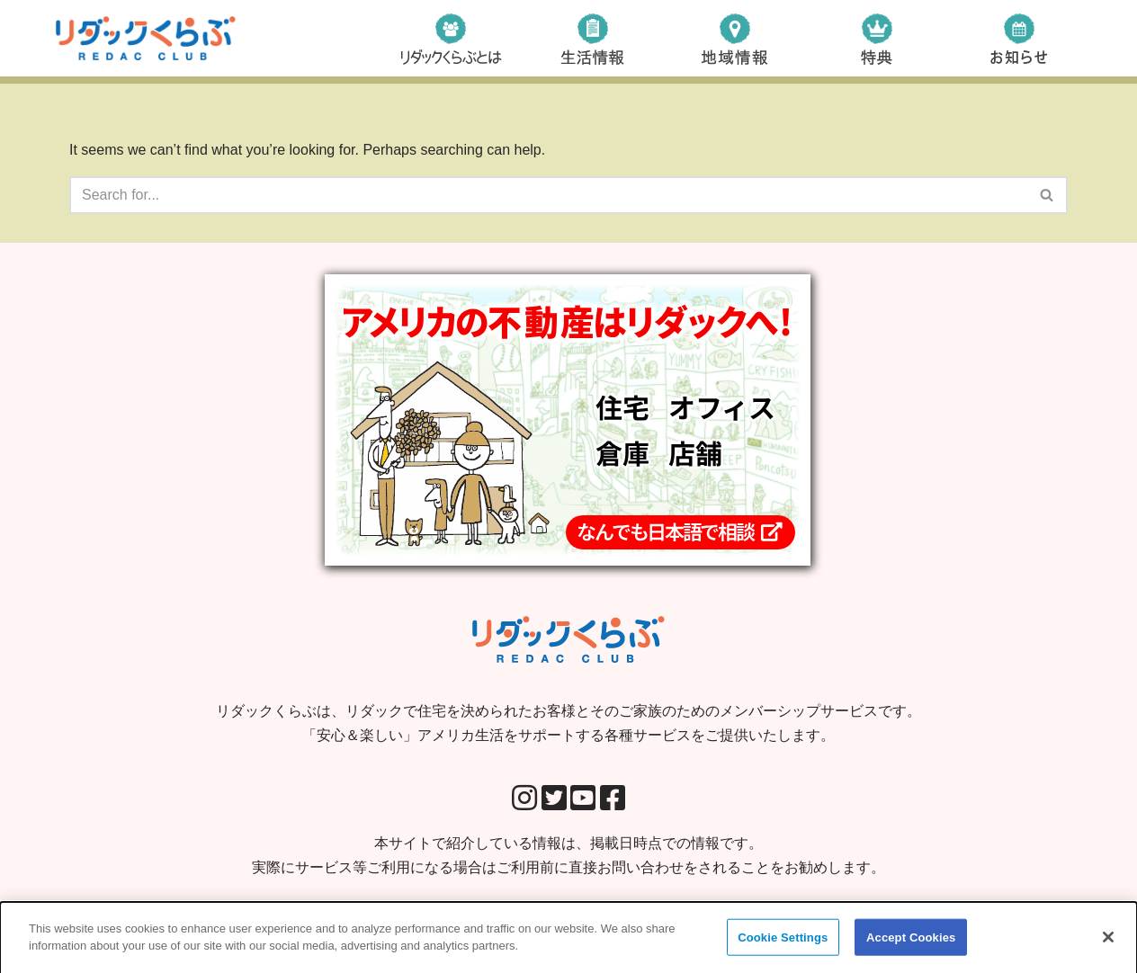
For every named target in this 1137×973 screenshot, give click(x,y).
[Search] (548, 195)
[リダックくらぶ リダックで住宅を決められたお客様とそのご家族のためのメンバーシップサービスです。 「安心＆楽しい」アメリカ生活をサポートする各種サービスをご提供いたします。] (146, 38)
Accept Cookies (910, 942)
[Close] (1108, 941)
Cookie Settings (783, 942)
